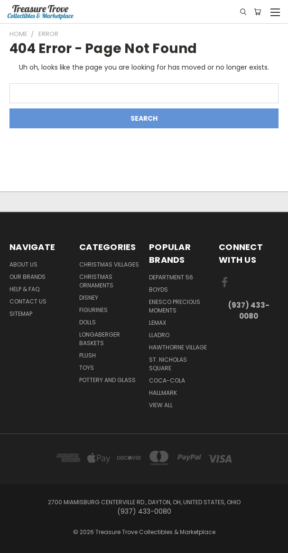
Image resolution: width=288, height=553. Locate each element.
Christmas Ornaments (96, 281)
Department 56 (171, 277)
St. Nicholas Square (168, 364)
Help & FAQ (24, 289)
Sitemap (20, 314)
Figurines (93, 310)
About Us (23, 264)
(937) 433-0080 (248, 310)
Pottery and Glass (107, 380)
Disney (88, 298)
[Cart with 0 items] (257, 11)
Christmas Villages (109, 264)
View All (161, 405)
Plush (87, 355)
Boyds (158, 289)
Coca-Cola (167, 380)
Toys (86, 368)
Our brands (27, 277)
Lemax (157, 323)
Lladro (159, 335)
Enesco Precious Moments (174, 306)
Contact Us (27, 301)
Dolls (87, 322)
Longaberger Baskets (99, 338)
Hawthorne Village (178, 347)
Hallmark (163, 393)
